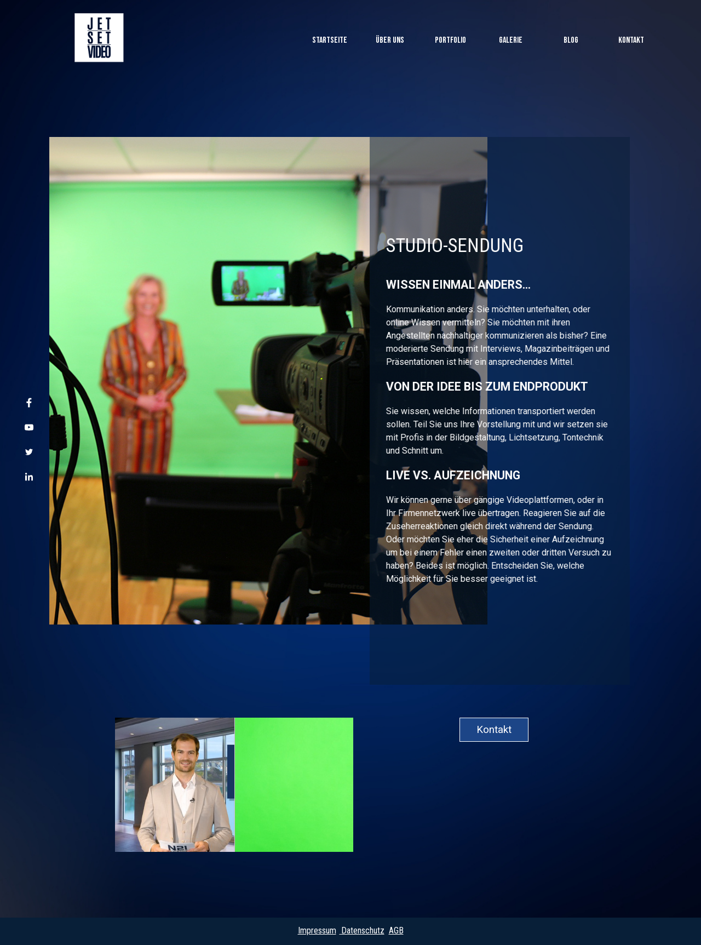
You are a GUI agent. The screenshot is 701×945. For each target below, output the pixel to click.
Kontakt (494, 730)
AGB (396, 930)
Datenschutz (362, 930)
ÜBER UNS (390, 40)
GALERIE (510, 40)
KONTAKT (631, 40)
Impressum (317, 930)
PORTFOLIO (450, 40)
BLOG (571, 40)
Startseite (329, 40)
